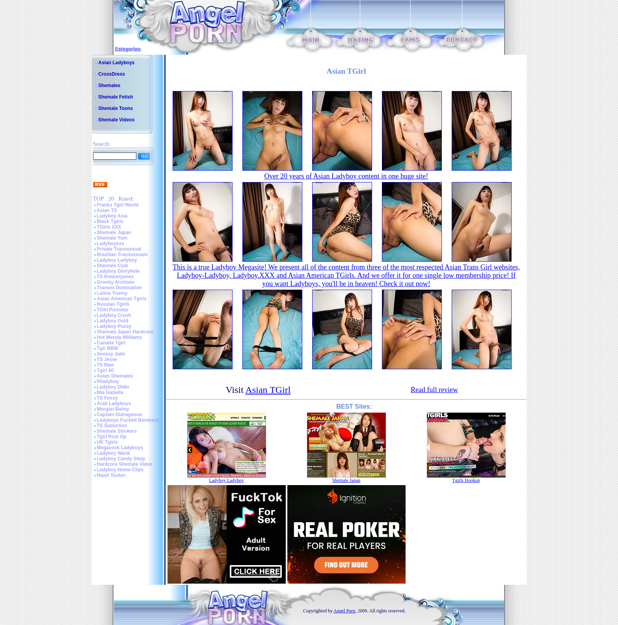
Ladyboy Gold (112, 321)
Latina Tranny (112, 293)
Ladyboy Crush (114, 315)
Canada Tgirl (111, 343)
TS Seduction (112, 425)
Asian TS (107, 210)
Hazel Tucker (111, 475)
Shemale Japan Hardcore (125, 332)
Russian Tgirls (113, 304)
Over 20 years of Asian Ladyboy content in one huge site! (346, 176)
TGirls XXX (109, 227)
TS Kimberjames (115, 276)
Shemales (110, 85)
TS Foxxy (107, 398)
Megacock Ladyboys (120, 447)
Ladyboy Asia (112, 216)
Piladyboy (108, 381)
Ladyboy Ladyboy (117, 260)
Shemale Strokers (117, 431)
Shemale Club (112, 265)
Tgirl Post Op (112, 436)
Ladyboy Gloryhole (118, 271)
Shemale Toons (116, 108)
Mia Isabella (110, 392)
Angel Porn (344, 611)
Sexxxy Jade (111, 354)
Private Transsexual (119, 249)
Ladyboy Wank (113, 453)
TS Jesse (107, 359)
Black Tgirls (110, 221)
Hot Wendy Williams (119, 337)
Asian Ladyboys (117, 62)
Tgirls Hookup (466, 480)
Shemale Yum (112, 238)
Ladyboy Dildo (113, 387)
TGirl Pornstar (113, 309)
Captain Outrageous (119, 414)
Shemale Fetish (116, 97)
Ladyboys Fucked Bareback (128, 420)
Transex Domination (119, 287)
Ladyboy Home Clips (120, 469)
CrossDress (112, 74)
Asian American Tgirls (122, 298)
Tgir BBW (108, 348)
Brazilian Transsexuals (122, 254)
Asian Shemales (115, 376)
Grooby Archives (116, 282)
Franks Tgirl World (118, 205)
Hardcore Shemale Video (125, 464)
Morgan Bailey (113, 409)
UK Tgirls (107, 442)
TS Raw (105, 365)
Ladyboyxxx (110, 243)
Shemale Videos (117, 120)
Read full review (434, 390)
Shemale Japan (114, 232)
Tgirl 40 (105, 370)
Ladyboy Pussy (114, 326)
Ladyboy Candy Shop (121, 458)
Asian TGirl (268, 390)
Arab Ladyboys (114, 403)
